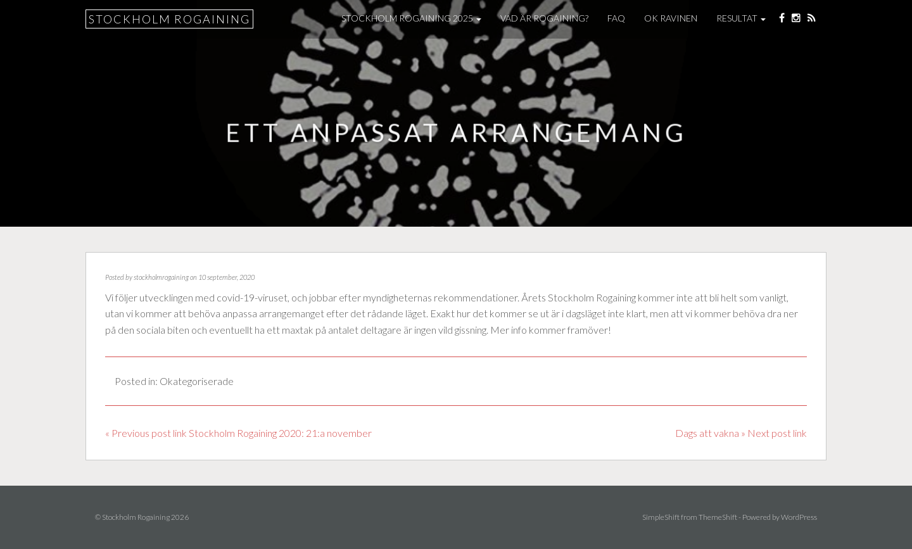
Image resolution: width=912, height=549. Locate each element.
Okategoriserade (197, 381)
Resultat (741, 18)
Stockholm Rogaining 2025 (411, 18)
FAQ (616, 18)
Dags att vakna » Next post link (741, 433)
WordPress (799, 517)
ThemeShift (718, 517)
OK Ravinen (670, 18)
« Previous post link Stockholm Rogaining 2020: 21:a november (238, 433)
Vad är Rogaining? (544, 18)
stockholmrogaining (161, 277)
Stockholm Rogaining (169, 19)
